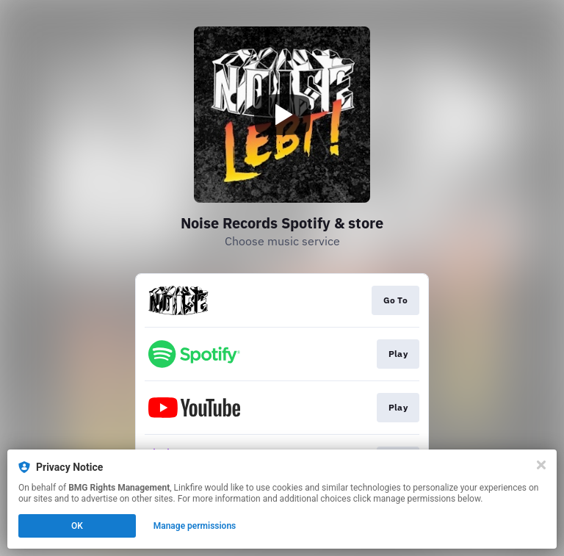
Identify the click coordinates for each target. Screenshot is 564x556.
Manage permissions (194, 526)
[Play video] (282, 114)
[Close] (541, 465)
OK (77, 526)
